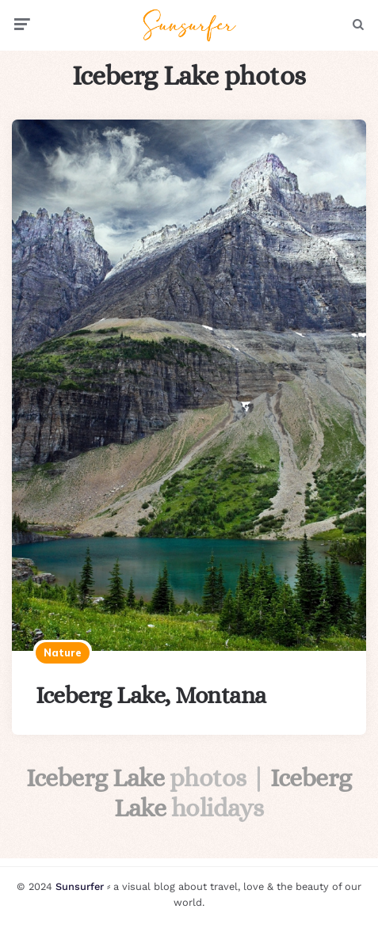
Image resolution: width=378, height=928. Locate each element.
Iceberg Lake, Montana (151, 695)
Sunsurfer (79, 886)
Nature (63, 652)
